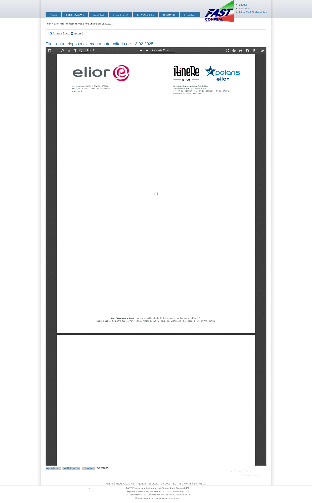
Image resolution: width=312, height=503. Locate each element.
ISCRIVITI (169, 14)
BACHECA (190, 14)
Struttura (120, 14)
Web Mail (244, 8)
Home (53, 14)
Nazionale (88, 468)
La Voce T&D (145, 14)
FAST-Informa (71, 468)
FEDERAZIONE (75, 14)
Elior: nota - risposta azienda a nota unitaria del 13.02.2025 (99, 43)
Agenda (98, 14)
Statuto (243, 4)
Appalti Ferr (53, 468)
